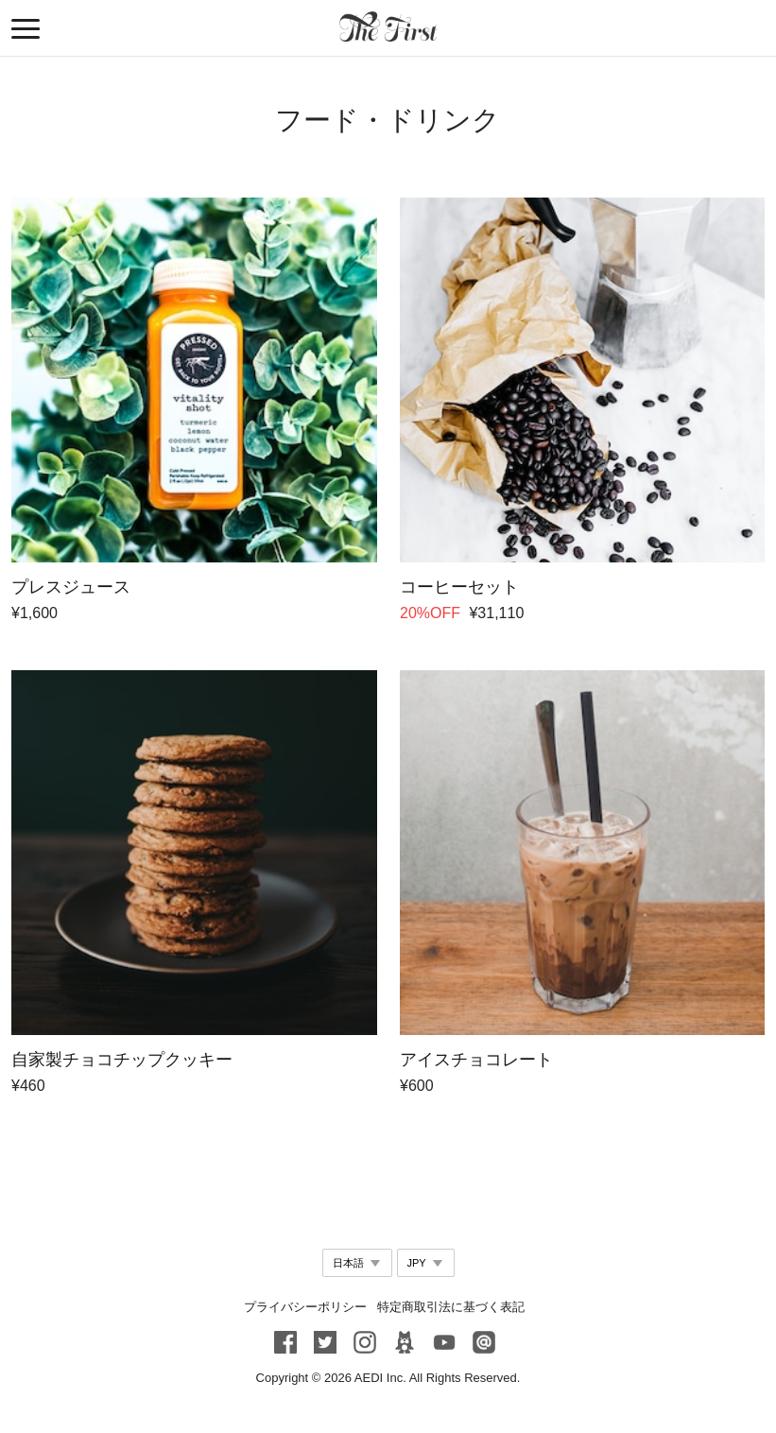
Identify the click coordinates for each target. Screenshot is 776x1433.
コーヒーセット (458, 587)
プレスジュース (70, 587)
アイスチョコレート (475, 1059)
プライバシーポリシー (305, 1307)
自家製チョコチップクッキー (122, 1059)
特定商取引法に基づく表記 (451, 1307)
